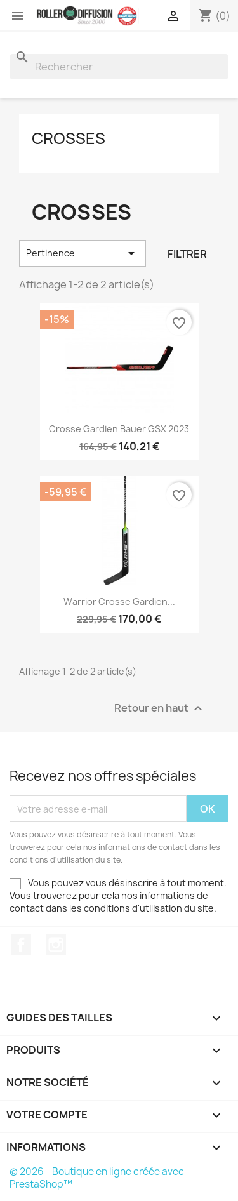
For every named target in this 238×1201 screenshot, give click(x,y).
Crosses (68, 138)
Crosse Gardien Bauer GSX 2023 (119, 429)
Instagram (56, 944)
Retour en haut (160, 709)
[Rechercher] (119, 66)
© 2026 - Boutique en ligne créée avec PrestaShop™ (97, 1178)
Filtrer (187, 254)
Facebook (21, 944)
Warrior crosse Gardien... (119, 601)
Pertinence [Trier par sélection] (82, 253)
